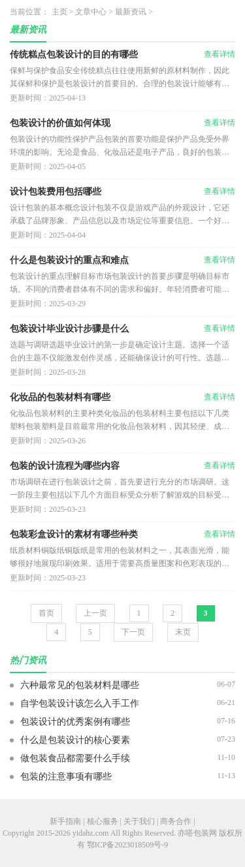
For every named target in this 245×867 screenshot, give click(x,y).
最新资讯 (130, 11)
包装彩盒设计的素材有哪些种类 (74, 534)
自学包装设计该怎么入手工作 (79, 703)
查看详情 (219, 54)
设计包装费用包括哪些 (55, 192)
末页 (183, 632)
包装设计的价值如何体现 (60, 123)
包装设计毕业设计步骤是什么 (69, 329)
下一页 (133, 632)
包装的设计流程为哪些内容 (65, 466)
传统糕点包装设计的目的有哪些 (74, 54)
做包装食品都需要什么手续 (75, 758)
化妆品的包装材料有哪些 (60, 397)
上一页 (95, 613)
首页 (46, 613)
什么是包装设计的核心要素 (75, 740)
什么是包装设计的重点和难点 (69, 260)
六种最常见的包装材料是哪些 (79, 685)
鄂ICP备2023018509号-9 (128, 844)
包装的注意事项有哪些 (66, 776)
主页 (59, 11)
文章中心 (90, 11)
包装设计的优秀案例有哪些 (75, 722)
